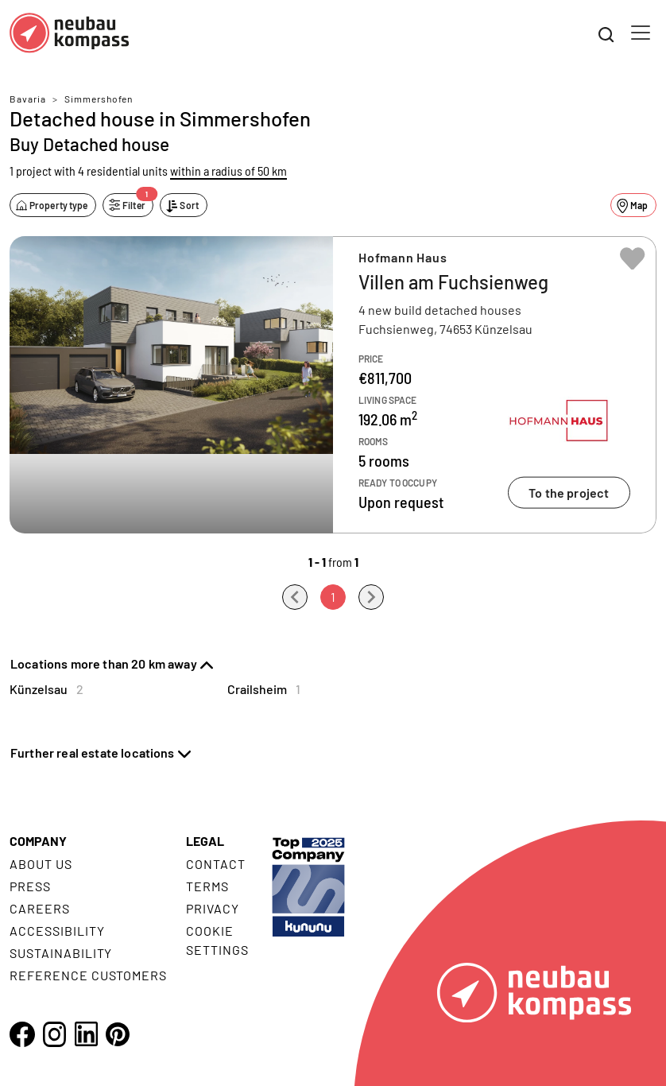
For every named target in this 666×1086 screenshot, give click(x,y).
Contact (216, 863)
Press (30, 886)
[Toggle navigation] (640, 32)
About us (41, 863)
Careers (40, 908)
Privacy (212, 908)
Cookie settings (217, 940)
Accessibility (57, 930)
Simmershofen (98, 98)
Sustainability (61, 952)
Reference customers (88, 975)
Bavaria (28, 98)
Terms (207, 886)
